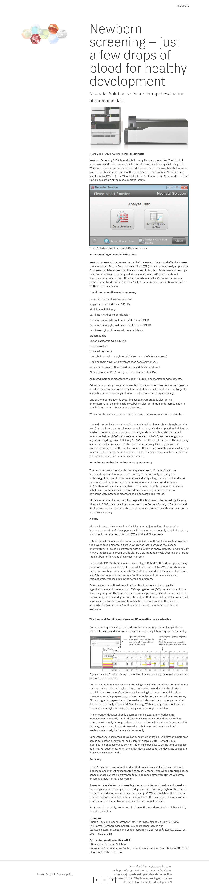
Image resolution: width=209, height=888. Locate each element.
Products (183, 5)
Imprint (50, 874)
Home (40, 874)
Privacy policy (65, 874)
